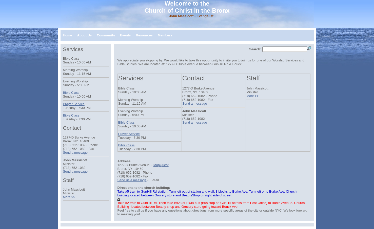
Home (67, 35)
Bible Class (126, 122)
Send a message (194, 103)
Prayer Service (129, 134)
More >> (252, 96)
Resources (144, 35)
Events (125, 35)
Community (106, 35)
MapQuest (161, 165)
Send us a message (132, 180)
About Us (84, 35)
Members (165, 35)
